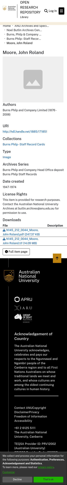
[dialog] (33, 468)
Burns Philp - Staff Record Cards (24, 38)
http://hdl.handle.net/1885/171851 (25, 131)
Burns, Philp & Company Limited (24, 34)
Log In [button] (53, 11)
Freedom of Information (30, 416)
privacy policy (46, 467)
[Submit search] (46, 11)
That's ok (48, 479)
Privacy (34, 412)
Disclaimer (21, 412)
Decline (17, 479)
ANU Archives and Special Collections (32, 26)
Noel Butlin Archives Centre (24, 30)
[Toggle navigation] (61, 11)
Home (7, 26)
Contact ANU (23, 408)
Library (24, 17)
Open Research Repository (30, 7)
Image (7, 157)
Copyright (39, 408)
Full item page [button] (16, 251)
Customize (9, 472)
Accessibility (23, 421)
